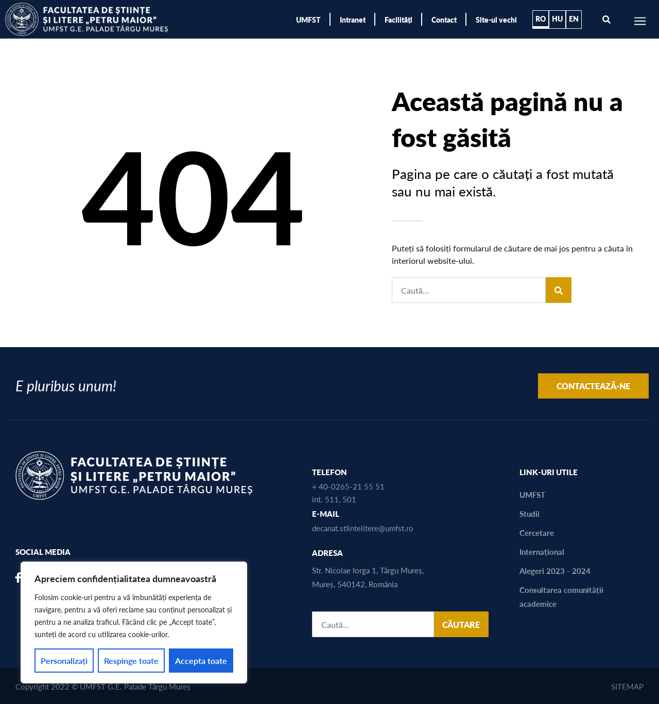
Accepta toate (201, 660)
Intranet (353, 19)
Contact (444, 19)
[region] (134, 622)
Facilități (398, 19)
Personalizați (64, 660)
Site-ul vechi (496, 19)
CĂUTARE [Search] (461, 624)
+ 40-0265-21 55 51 (348, 486)
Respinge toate (131, 660)
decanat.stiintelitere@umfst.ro (362, 527)
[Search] (558, 290)
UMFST (308, 19)
